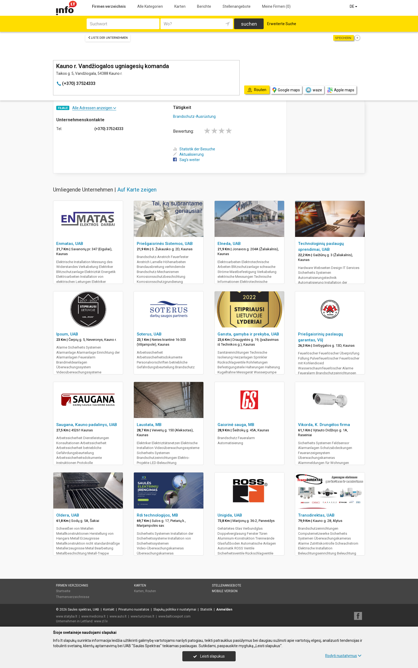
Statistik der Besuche (194, 149)
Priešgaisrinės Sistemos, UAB (165, 243)
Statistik (206, 609)
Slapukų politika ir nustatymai (174, 609)
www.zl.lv (101, 621)
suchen (249, 24)
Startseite (63, 591)
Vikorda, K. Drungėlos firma (324, 424)
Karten (180, 6)
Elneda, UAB (229, 243)
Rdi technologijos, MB (157, 515)
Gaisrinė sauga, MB (236, 424)
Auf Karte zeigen (136, 189)
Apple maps (340, 90)
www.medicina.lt (93, 616)
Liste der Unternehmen (108, 38)
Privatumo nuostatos (133, 609)
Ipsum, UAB (67, 334)
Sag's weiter (186, 160)
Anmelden (224, 609)
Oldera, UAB (67, 515)
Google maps (286, 90)
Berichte (204, 6)
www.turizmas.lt (142, 616)
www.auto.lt (118, 616)
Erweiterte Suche (281, 24)
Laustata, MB (149, 424)
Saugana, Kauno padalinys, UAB (86, 424)
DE (354, 6)
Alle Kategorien (150, 6)
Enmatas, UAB (69, 243)
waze (313, 90)
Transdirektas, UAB (316, 515)
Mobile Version (225, 591)
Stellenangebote (237, 6)
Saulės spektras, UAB (83, 609)
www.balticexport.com (174, 616)
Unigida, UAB (230, 515)
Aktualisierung (188, 154)
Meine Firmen (276, 6)
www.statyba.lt (66, 616)
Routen (150, 591)
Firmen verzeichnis (109, 6)
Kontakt (108, 609)
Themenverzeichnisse (72, 597)
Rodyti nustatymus (343, 656)
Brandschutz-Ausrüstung (194, 116)
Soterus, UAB (149, 334)
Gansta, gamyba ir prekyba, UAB (248, 334)
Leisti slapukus (209, 656)
